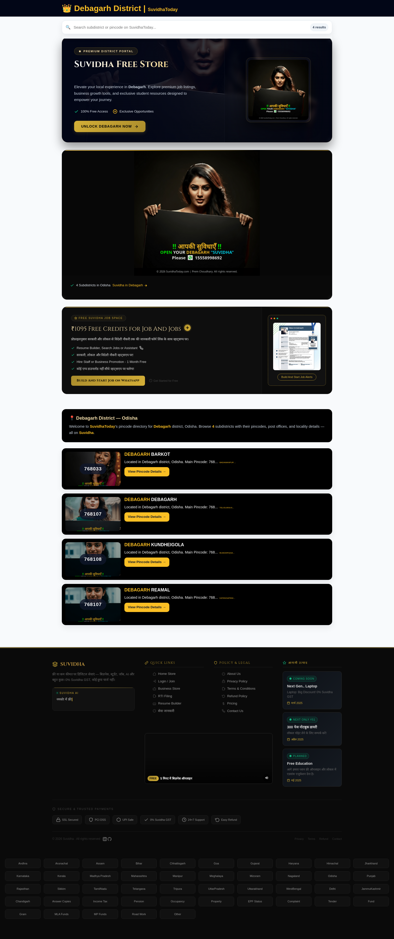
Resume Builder (167, 708)
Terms (311, 843)
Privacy (299, 843)
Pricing (229, 708)
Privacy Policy (235, 686)
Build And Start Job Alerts (296, 376)
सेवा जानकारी (163, 716)
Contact (337, 843)
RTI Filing (162, 701)
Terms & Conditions (239, 694)
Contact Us (232, 716)
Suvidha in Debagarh (130, 285)
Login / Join (164, 686)
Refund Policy (234, 701)
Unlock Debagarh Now (109, 126)
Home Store (164, 679)
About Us (231, 679)
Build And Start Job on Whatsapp (108, 380)
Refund (323, 843)
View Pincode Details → (147, 471)
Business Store (166, 694)
